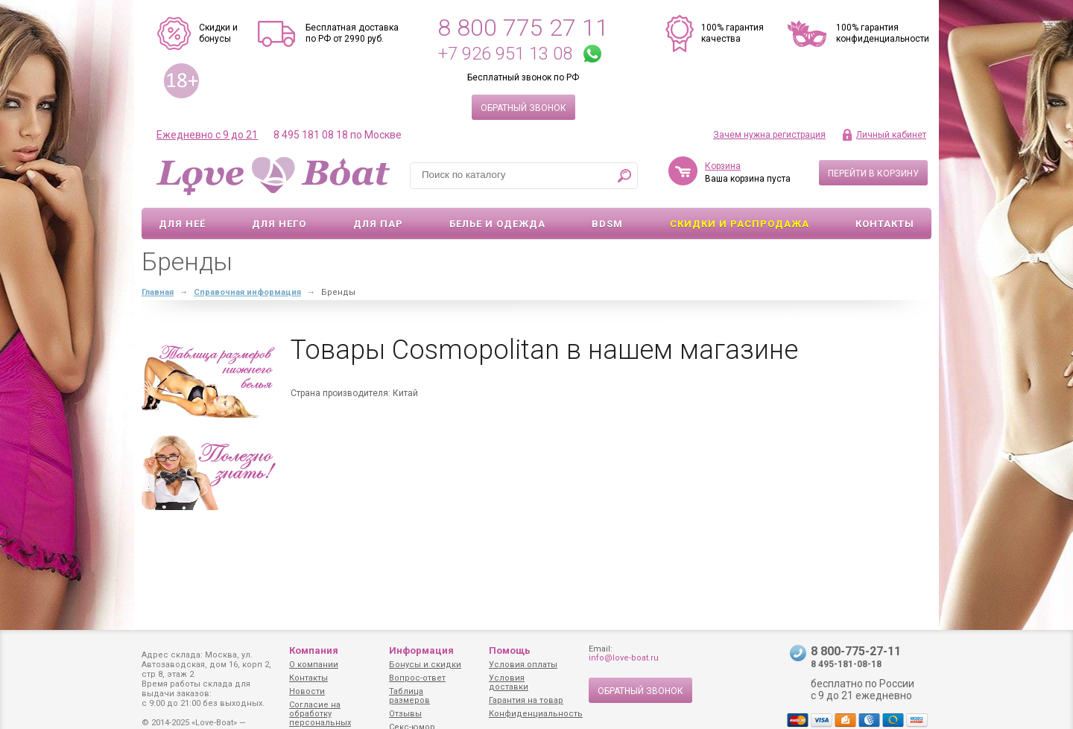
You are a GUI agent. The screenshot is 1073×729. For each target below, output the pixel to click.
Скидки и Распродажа (739, 223)
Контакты (884, 223)
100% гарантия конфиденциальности (882, 33)
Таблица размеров (409, 696)
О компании (313, 664)
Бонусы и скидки (425, 664)
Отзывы (405, 714)
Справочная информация (247, 292)
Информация (421, 650)
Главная (158, 292)
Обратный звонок (523, 108)
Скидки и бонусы (218, 33)
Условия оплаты (523, 664)
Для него (279, 223)
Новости (307, 691)
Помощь (510, 650)
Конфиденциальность (536, 714)
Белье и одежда (497, 223)
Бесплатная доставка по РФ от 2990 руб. (352, 33)
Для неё (182, 223)
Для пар (378, 223)
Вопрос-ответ (417, 678)
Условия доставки (508, 682)
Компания (313, 650)
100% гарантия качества (732, 33)
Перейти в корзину (873, 173)
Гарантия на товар (526, 700)
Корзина (723, 166)
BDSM (607, 223)
